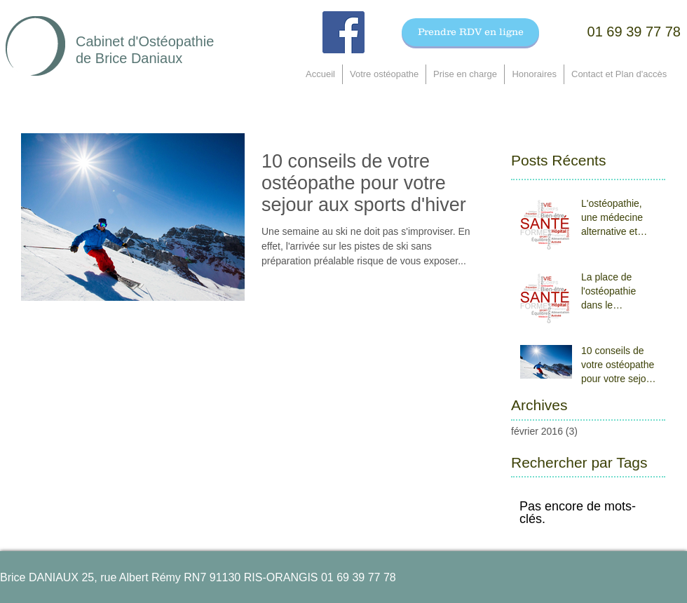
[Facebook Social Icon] (343, 32)
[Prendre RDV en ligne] (470, 32)
